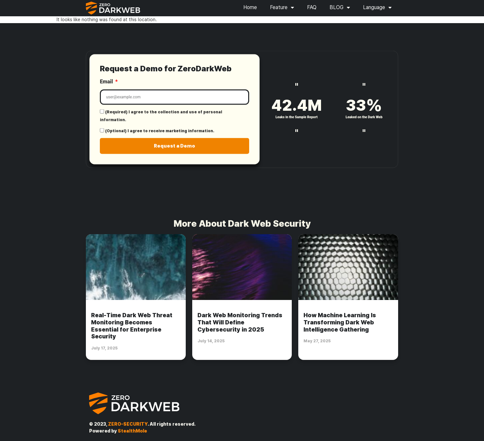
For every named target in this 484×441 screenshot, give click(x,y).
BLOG (339, 7)
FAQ (311, 7)
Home (250, 7)
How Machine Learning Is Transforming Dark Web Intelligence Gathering (339, 322)
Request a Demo (174, 148)
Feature (282, 7)
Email (107, 84)
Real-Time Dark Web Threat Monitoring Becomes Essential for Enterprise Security (131, 326)
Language (377, 7)
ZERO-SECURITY (128, 424)
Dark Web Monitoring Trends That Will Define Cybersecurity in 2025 (239, 322)
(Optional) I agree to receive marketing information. (159, 134)
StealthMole (132, 431)
